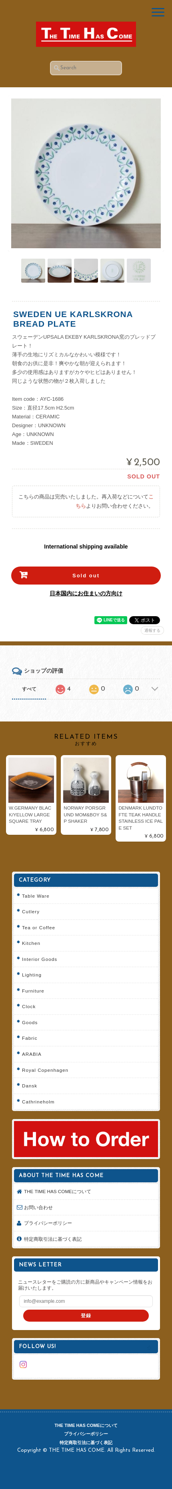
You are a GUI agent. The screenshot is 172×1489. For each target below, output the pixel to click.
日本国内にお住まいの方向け (86, 593)
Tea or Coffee (38, 927)
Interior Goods (39, 959)
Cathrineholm (38, 1101)
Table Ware (36, 895)
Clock (29, 1006)
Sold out (86, 576)
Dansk (29, 1085)
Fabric (29, 1038)
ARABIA (32, 1054)
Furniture (33, 990)
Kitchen (31, 943)
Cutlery (31, 911)
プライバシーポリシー (48, 1223)
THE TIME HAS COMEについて (57, 1191)
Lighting (32, 974)
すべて (29, 689)
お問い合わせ (38, 1207)
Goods (30, 1022)
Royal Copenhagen (45, 1070)
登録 (86, 1315)
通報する (152, 630)
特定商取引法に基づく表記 (53, 1239)
